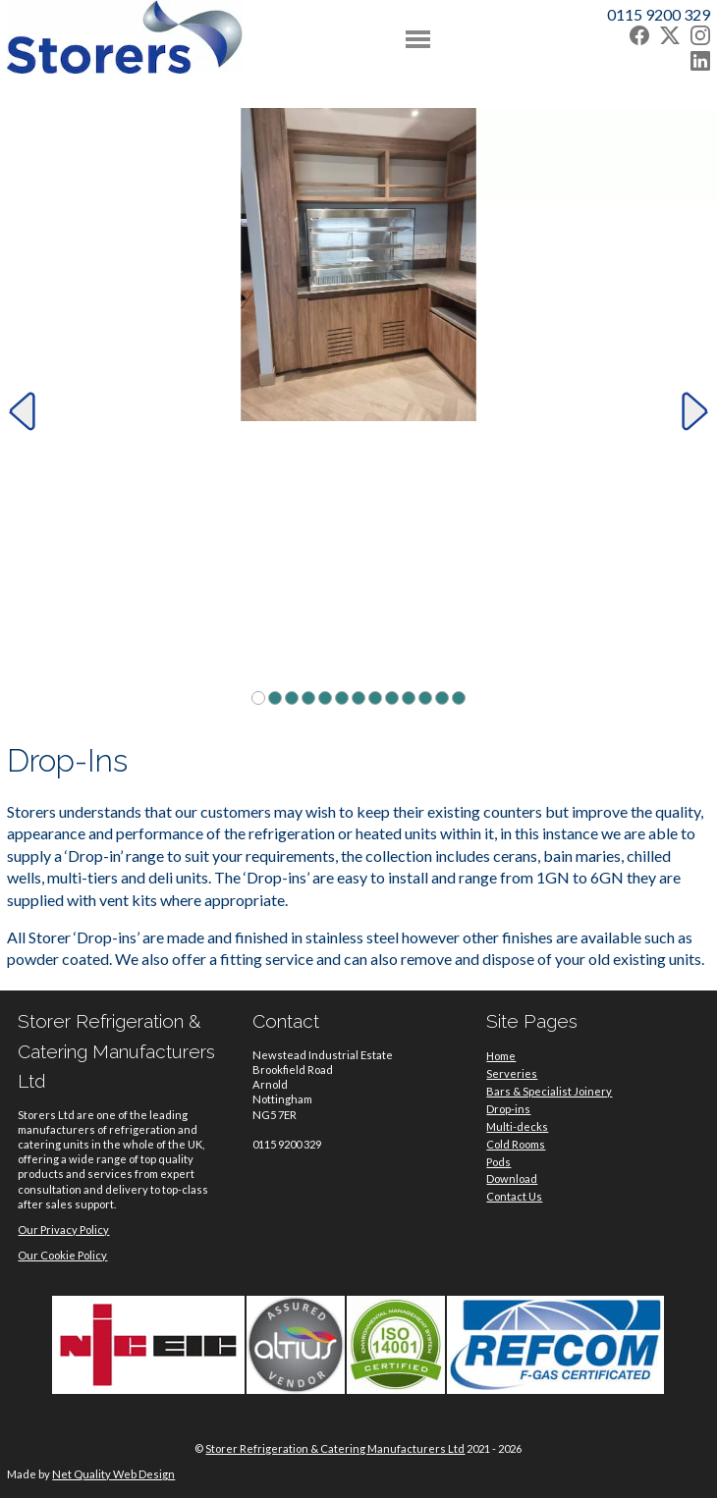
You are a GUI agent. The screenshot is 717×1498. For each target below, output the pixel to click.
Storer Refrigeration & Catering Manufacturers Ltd (335, 1448)
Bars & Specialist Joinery (549, 1091)
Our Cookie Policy (62, 1255)
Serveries (511, 1073)
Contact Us (514, 1196)
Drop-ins (508, 1108)
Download (511, 1178)
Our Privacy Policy (63, 1229)
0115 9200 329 (658, 14)
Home (501, 1055)
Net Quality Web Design (113, 1474)
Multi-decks (517, 1126)
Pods (498, 1161)
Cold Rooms (515, 1144)
